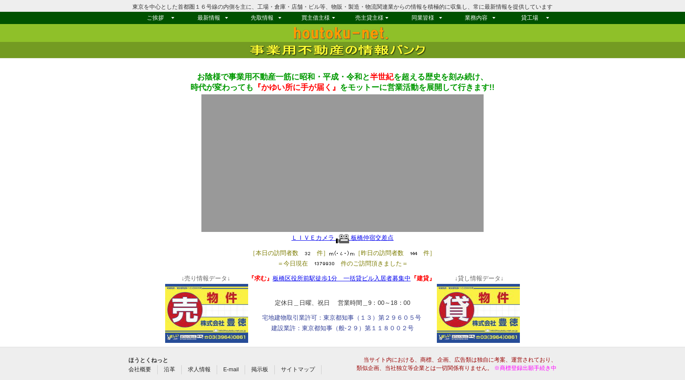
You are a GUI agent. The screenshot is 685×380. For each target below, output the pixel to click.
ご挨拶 (155, 17)
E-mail (231, 369)
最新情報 (208, 17)
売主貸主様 (369, 17)
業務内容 (476, 17)
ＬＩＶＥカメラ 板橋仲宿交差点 (342, 237)
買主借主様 (315, 17)
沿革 (169, 369)
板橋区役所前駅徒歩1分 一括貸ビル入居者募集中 (342, 278)
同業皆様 (423, 17)
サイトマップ (298, 369)
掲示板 (259, 369)
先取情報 (262, 17)
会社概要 (139, 369)
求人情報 (199, 369)
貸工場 (529, 17)
